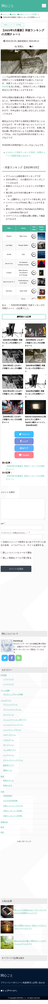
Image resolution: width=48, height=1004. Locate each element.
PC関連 (4, 679)
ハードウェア (8, 688)
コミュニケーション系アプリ (14, 724)
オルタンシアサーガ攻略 (13, 698)
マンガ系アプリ (9, 754)
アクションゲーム (10, 709)
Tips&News (7, 800)
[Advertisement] (24, 606)
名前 (2, 528)
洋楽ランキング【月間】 (13, 820)
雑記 (2, 836)
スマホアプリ (6, 705)
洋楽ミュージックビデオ (13, 810)
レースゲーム (8, 759)
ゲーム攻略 (5, 695)
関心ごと (8, 5)
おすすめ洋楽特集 (10, 805)
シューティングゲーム (12, 734)
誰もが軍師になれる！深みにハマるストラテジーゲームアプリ (30, 931)
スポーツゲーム (9, 739)
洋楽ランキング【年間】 (13, 815)
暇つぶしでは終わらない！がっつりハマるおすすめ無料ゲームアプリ (30, 915)
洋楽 (2, 796)
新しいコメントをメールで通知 (17, 557)
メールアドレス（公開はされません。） (14, 537)
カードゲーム (8, 719)
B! (24, 448)
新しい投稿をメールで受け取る (17, 562)
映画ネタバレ (8, 785)
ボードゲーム (8, 749)
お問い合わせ (39, 987)
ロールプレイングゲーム (13, 764)
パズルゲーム (8, 744)
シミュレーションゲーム (13, 729)
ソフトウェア (8, 683)
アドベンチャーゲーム (12, 714)
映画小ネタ (7, 790)
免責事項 (27, 987)
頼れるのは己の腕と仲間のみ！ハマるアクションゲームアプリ (30, 946)
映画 (2, 781)
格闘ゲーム (7, 774)
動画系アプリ (8, 769)
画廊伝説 (4, 826)
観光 (2, 831)
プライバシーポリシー (11, 987)
